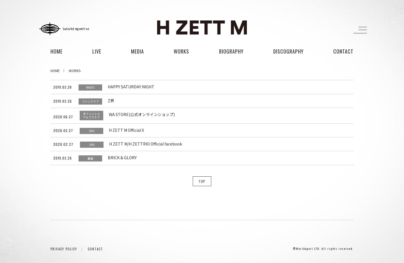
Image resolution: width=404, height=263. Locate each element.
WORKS (75, 70)
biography (231, 51)
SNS (91, 131)
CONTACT (95, 249)
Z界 (111, 100)
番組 (90, 158)
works (181, 51)
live (96, 51)
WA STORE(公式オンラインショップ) (142, 114)
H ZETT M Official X (126, 130)
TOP (202, 181)
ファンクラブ (90, 101)
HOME (56, 51)
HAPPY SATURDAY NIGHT (131, 86)
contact (343, 51)
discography (288, 51)
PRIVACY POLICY (63, 249)
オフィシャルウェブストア (91, 115)
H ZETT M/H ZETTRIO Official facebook (145, 144)
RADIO (90, 87)
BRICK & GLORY (122, 157)
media (137, 51)
